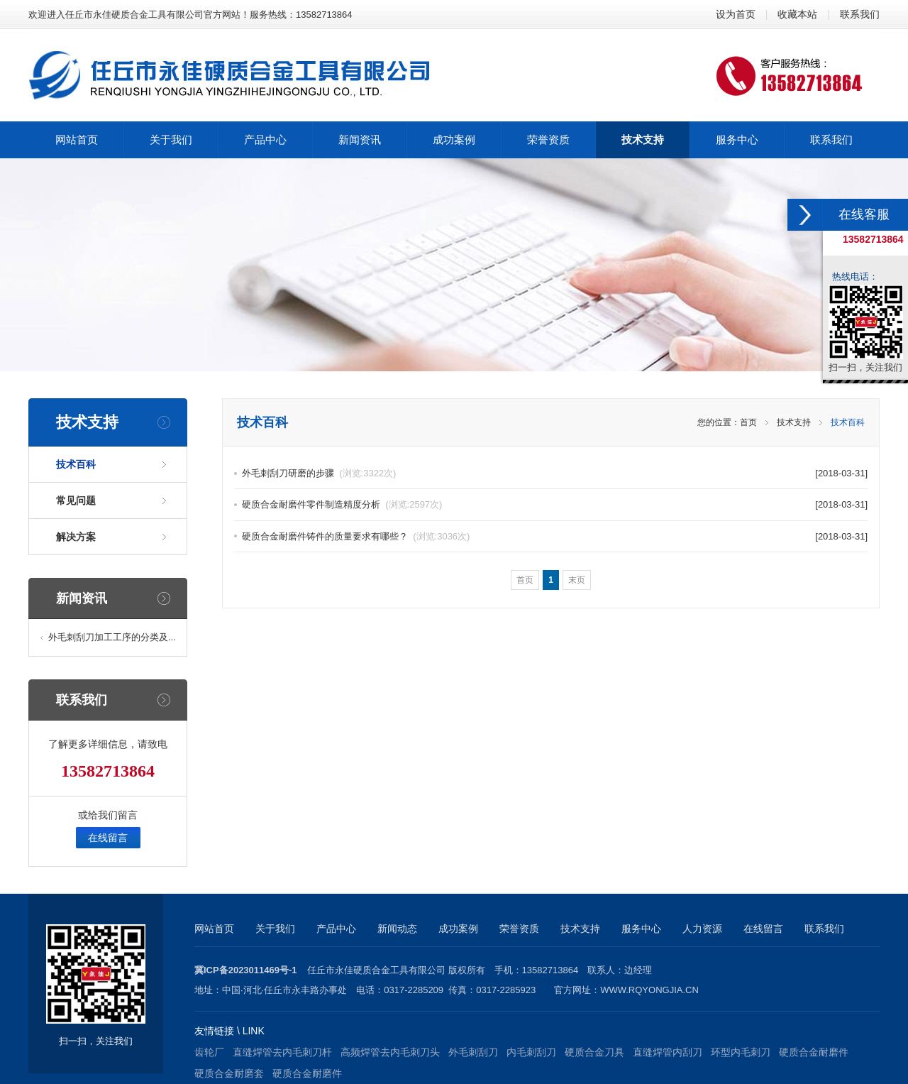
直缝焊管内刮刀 (667, 1052)
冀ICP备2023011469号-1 (245, 970)
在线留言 (108, 837)
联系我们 (860, 14)
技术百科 (76, 464)
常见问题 (76, 500)
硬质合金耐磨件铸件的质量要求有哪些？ (356, 536)
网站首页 (214, 928)
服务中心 (641, 928)
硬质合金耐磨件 (813, 1052)
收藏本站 (797, 14)
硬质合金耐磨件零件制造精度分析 (342, 504)
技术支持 (794, 422)
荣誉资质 (519, 928)
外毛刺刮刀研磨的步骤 (319, 473)
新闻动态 (397, 928)
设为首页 (735, 14)
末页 (576, 580)
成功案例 (458, 928)
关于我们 (275, 928)
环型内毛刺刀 (740, 1052)
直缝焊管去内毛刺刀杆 (282, 1052)
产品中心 (336, 928)
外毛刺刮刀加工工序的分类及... (112, 637)
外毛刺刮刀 (473, 1052)
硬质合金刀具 (594, 1052)
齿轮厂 (209, 1052)
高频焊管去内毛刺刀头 (390, 1052)
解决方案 (76, 536)
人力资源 (702, 928)
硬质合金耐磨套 (229, 1073)
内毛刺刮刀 (531, 1052)
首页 (748, 422)
